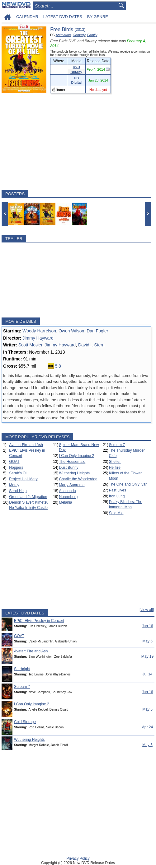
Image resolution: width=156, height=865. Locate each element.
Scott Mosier (30, 344)
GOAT (14, 461)
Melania (65, 502)
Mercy (14, 485)
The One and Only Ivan (128, 484)
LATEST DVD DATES (62, 16)
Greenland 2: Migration (28, 497)
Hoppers (16, 467)
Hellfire (115, 467)
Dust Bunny (68, 467)
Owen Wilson (71, 330)
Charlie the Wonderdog (78, 479)
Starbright (22, 669)
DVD (76, 67)
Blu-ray (76, 72)
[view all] (146, 610)
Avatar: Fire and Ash (26, 445)
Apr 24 (147, 727)
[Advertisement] (76, 141)
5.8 (54, 366)
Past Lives (117, 490)
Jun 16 (147, 626)
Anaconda (67, 491)
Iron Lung (117, 496)
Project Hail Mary (23, 479)
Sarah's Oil (18, 473)
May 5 (147, 641)
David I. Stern (91, 344)
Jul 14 (147, 674)
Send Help (17, 491)
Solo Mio (116, 513)
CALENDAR (27, 16)
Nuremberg (68, 497)
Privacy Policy (78, 858)
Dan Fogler (97, 330)
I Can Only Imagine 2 (76, 456)
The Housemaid (72, 461)
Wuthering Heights (74, 473)
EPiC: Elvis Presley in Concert (39, 620)
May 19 (147, 656)
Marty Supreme (72, 485)
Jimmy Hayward (38, 338)
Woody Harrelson (39, 330)
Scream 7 (117, 445)
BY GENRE (97, 16)
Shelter (115, 461)
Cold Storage (25, 722)
